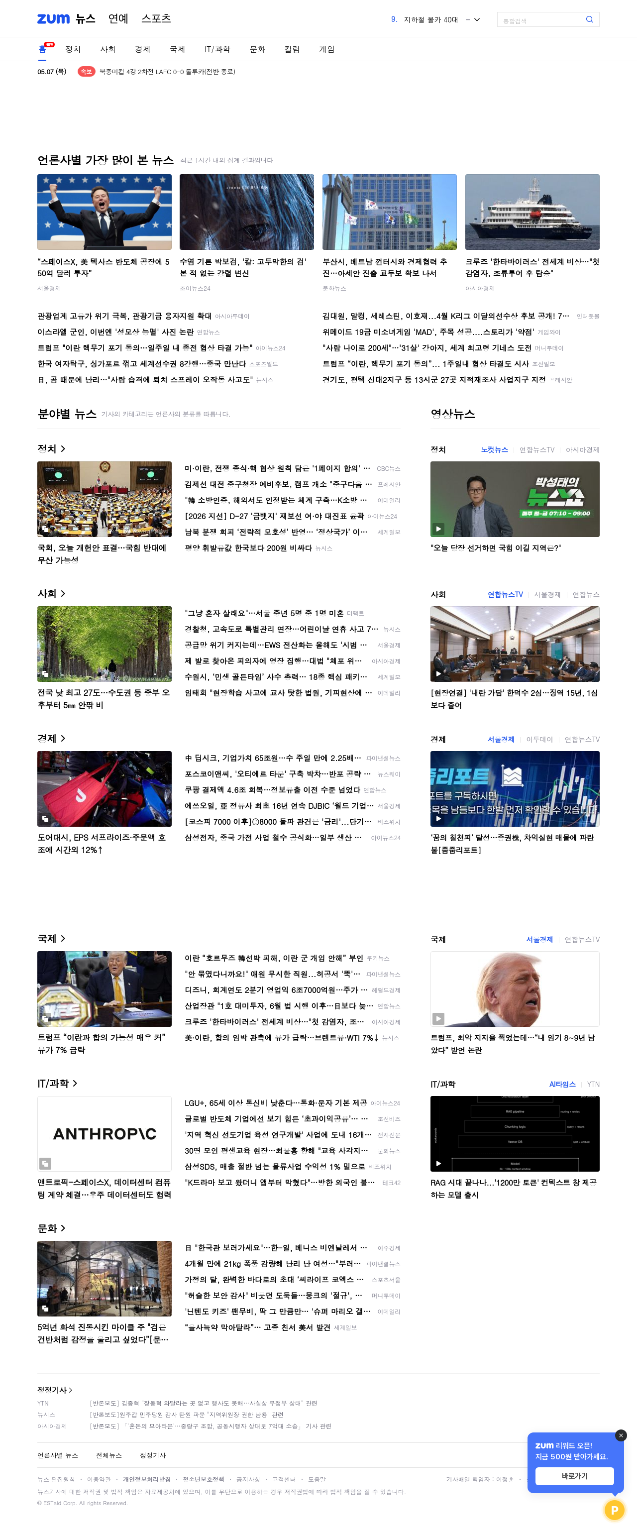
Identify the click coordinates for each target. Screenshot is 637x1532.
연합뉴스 (586, 594)
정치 (73, 49)
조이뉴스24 (195, 288)
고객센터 (284, 1479)
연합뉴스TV (537, 449)
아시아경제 (480, 288)
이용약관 (99, 1479)
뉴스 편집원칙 (56, 1479)
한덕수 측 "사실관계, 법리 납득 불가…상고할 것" (168, 71)
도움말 (317, 1479)
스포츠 (156, 18)
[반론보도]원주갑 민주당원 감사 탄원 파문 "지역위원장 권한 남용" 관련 (187, 1414)
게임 (327, 49)
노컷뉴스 (494, 449)
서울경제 (49, 288)
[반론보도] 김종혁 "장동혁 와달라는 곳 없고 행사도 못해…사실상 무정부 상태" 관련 (204, 1403)
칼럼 (292, 49)
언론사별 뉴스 (57, 1455)
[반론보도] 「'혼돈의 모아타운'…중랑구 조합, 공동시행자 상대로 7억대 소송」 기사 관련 (211, 1426)
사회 (108, 49)
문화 (257, 49)
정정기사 (51, 1390)
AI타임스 (562, 1084)
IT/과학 (217, 49)
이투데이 (539, 739)
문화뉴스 (334, 288)
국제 (178, 49)
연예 (118, 18)
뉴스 (86, 18)
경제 (143, 49)
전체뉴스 (109, 1455)
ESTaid (52, 1503)
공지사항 (248, 1479)
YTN (593, 1084)
